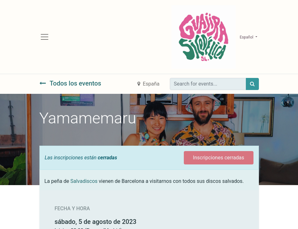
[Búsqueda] (252, 84)
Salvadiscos (83, 181)
